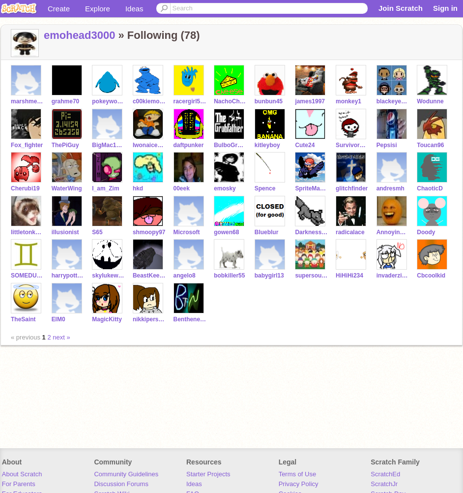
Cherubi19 (25, 188)
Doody (426, 232)
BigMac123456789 (108, 145)
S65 (97, 232)
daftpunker (189, 145)
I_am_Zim (105, 188)
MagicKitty (107, 319)
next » (61, 337)
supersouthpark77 (311, 275)
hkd (138, 188)
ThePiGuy (65, 145)
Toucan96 (430, 145)
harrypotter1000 (68, 275)
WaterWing (67, 188)
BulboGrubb (230, 145)
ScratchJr (384, 484)
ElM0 (58, 319)
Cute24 (305, 145)
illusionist (65, 232)
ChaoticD (430, 188)
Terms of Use (298, 474)
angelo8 (185, 275)
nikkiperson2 (149, 319)
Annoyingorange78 (392, 232)
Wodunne (430, 101)
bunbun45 (269, 101)
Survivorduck (352, 145)
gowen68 (226, 232)
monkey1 (348, 101)
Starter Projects (208, 474)
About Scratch (22, 474)
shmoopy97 (149, 232)
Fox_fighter (27, 145)
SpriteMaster (311, 188)
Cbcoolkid (431, 275)
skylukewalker (108, 275)
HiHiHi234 (349, 275)
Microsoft (187, 232)
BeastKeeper (149, 275)
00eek (182, 188)
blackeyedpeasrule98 (392, 101)
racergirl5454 (190, 101)
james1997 (310, 101)
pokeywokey (108, 101)
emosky (225, 188)
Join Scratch (400, 8)
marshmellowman (27, 101)
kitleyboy (267, 145)
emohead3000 (79, 35)
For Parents (18, 484)
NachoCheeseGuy (230, 101)
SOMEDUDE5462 (27, 275)
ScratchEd (385, 474)
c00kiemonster (149, 101)
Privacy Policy (298, 484)
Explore (97, 8)
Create (59, 8)
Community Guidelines (126, 474)
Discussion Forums (121, 484)
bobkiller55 (229, 275)
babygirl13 (269, 275)
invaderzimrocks (392, 275)
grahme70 (66, 101)
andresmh (390, 188)
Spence (265, 188)
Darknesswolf (311, 232)
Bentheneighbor (190, 319)
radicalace (350, 232)
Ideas (134, 8)
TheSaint (23, 319)
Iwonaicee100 (149, 145)
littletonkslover (27, 232)
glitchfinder (352, 188)
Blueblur (267, 232)
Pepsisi (386, 145)
